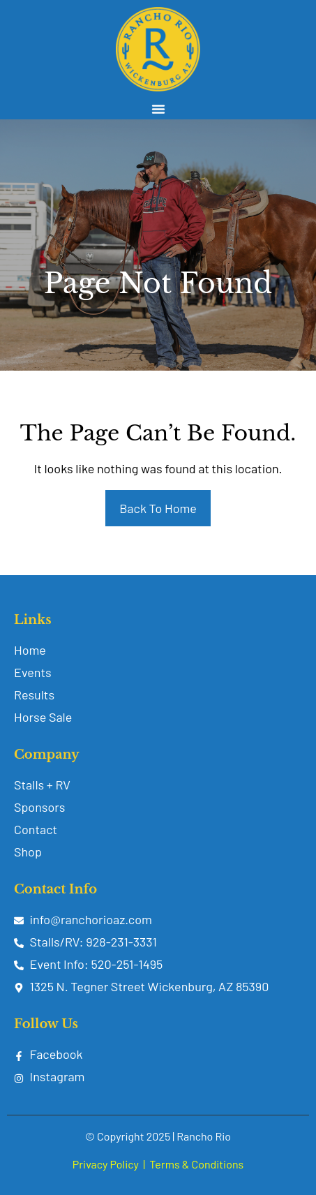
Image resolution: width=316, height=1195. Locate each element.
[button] (158, 108)
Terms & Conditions (196, 1164)
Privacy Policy (106, 1164)
